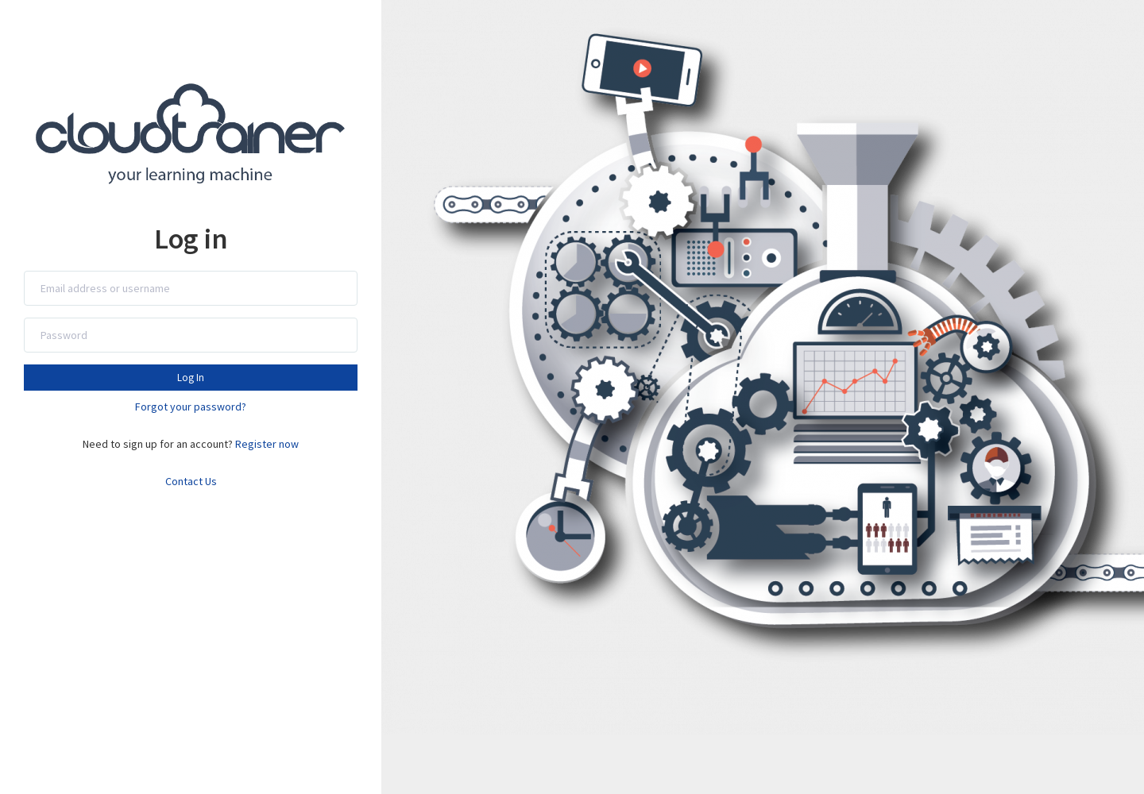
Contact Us (191, 481)
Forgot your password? (190, 406)
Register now (267, 444)
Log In (190, 377)
